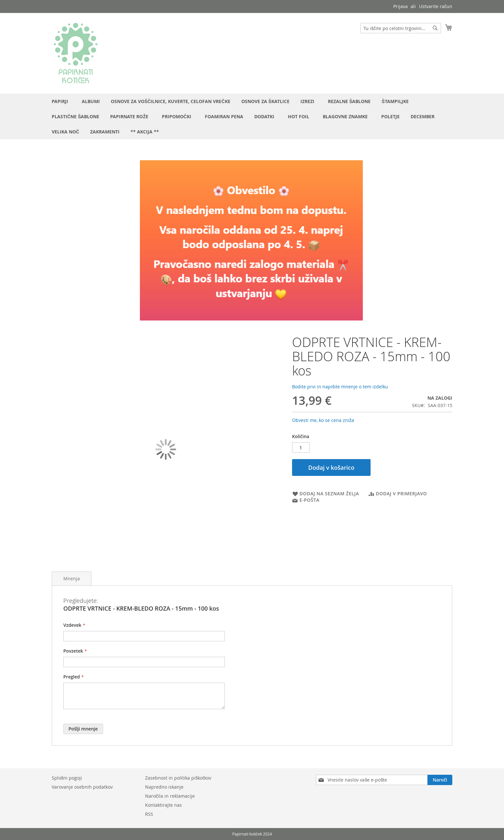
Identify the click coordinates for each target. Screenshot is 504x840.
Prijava (400, 6)
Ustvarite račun (435, 6)
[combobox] (400, 28)
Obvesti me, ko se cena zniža (323, 420)
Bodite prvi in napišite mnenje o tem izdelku (340, 386)
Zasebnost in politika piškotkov (178, 778)
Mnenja (71, 578)
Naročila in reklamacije (170, 796)
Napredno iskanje (164, 787)
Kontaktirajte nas (163, 805)
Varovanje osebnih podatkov (82, 787)
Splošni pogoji (67, 778)
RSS (149, 814)
